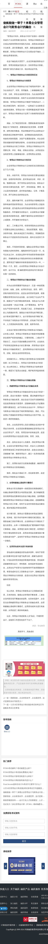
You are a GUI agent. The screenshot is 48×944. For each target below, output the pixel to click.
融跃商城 (24, 912)
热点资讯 (12, 11)
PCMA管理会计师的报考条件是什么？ (18, 780)
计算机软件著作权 (8, 925)
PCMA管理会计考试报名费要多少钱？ (18, 772)
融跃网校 (24, 897)
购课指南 (34, 908)
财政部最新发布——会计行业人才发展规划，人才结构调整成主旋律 (24, 800)
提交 (24, 841)
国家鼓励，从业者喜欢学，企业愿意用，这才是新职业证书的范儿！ (24, 796)
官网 (9, 5)
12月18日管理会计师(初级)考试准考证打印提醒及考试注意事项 (24, 788)
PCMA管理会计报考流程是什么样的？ (18, 776)
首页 (5, 11)
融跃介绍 (14, 897)
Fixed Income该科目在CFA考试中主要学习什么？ (22, 784)
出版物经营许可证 (26, 925)
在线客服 (34, 897)
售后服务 (34, 903)
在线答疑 (41, 5)
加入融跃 (14, 903)
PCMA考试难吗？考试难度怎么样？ (17, 768)
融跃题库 (24, 908)
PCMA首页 (18, 5)
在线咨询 (34, 912)
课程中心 (27, 5)
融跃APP (24, 903)
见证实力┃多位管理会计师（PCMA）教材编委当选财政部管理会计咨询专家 (24, 804)
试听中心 (3, 897)
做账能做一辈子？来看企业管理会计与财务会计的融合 (24, 792)
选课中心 (3, 903)
